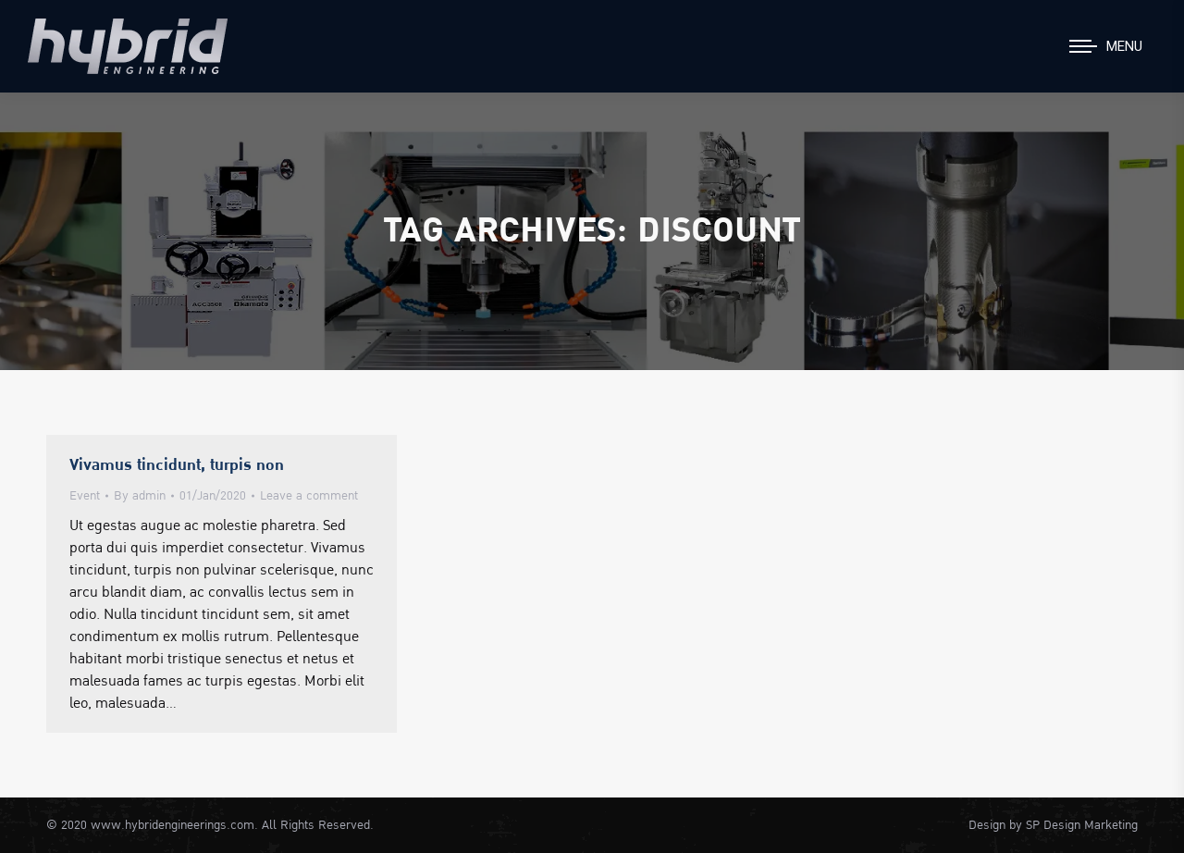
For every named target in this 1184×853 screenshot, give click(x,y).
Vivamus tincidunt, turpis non (176, 464)
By (140, 496)
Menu (1124, 46)
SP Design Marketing (1082, 825)
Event (84, 496)
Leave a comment (309, 496)
